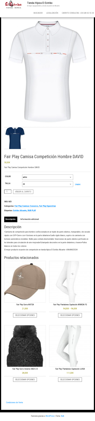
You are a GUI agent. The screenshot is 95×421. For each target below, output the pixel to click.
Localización (52, 13)
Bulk (62, 416)
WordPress (50, 416)
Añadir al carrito (23, 191)
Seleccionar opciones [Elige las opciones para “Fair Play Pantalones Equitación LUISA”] (70, 379)
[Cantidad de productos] (7, 192)
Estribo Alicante (20, 210)
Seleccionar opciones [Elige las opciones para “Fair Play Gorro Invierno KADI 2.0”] (25, 379)
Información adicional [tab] (29, 219)
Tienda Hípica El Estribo (39, 2)
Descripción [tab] (10, 219)
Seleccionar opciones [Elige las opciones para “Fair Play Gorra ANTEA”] (25, 315)
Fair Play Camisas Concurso (26, 206)
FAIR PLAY (32, 210)
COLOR (8, 176)
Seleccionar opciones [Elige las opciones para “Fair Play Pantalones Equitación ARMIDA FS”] (70, 315)
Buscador (38, 13)
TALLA (7, 183)
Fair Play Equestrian (47, 206)
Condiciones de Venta (14, 402)
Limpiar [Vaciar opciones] (78, 184)
